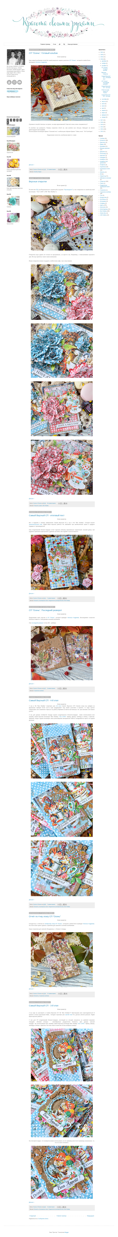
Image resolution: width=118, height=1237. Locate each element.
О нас (54, 44)
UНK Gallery (103, 215)
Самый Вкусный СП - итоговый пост (46, 515)
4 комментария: (51, 1206)
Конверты (102, 159)
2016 (101, 122)
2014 (101, 127)
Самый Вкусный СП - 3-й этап (43, 1005)
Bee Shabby (46, 505)
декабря (104, 61)
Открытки (36, 505)
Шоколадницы (104, 209)
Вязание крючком (104, 148)
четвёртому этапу (49, 923)
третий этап (68, 1014)
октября (104, 65)
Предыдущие (90, 1216)
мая (103, 108)
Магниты (102, 172)
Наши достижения (72, 44)
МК (101, 174)
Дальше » (31, 164)
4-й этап (58, 706)
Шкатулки (102, 207)
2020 (101, 54)
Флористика (103, 197)
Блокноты (36, 600)
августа (104, 101)
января (104, 117)
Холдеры (102, 203)
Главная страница (45, 44)
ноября (104, 63)
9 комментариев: (51, 688)
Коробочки (103, 166)
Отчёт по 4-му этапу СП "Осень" (45, 916)
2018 (101, 59)
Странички (103, 190)
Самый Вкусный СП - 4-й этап (43, 700)
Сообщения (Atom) (43, 1218)
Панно (101, 183)
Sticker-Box (103, 213)
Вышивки (102, 146)
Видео (39, 171)
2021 (101, 52)
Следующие (32, 1216)
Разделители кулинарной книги (56, 600)
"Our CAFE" (62, 716)
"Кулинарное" (68, 189)
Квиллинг (102, 155)
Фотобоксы (103, 199)
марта (103, 112)
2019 (101, 56)
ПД (64, 44)
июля (103, 103)
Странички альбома (39, 690)
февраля (104, 115)
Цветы (40, 505)
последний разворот (38, 623)
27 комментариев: (51, 169)
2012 (101, 131)
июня (103, 106)
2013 (101, 129)
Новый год (103, 176)
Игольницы (103, 153)
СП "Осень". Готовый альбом (43, 53)
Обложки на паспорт (105, 178)
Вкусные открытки (38, 181)
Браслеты (102, 142)
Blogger (67, 1232)
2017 (101, 120)
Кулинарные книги (43, 600)
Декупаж (102, 151)
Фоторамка (103, 201)
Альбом (36, 171)
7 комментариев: (51, 598)
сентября (104, 99)
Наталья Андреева (41, 62)
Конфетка (102, 164)
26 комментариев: (51, 503)
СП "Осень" (72, 60)
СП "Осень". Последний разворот (45, 610)
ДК (59, 44)
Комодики (102, 157)
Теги (101, 195)
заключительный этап (35, 524)
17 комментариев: (51, 993)
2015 (101, 124)
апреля (104, 110)
